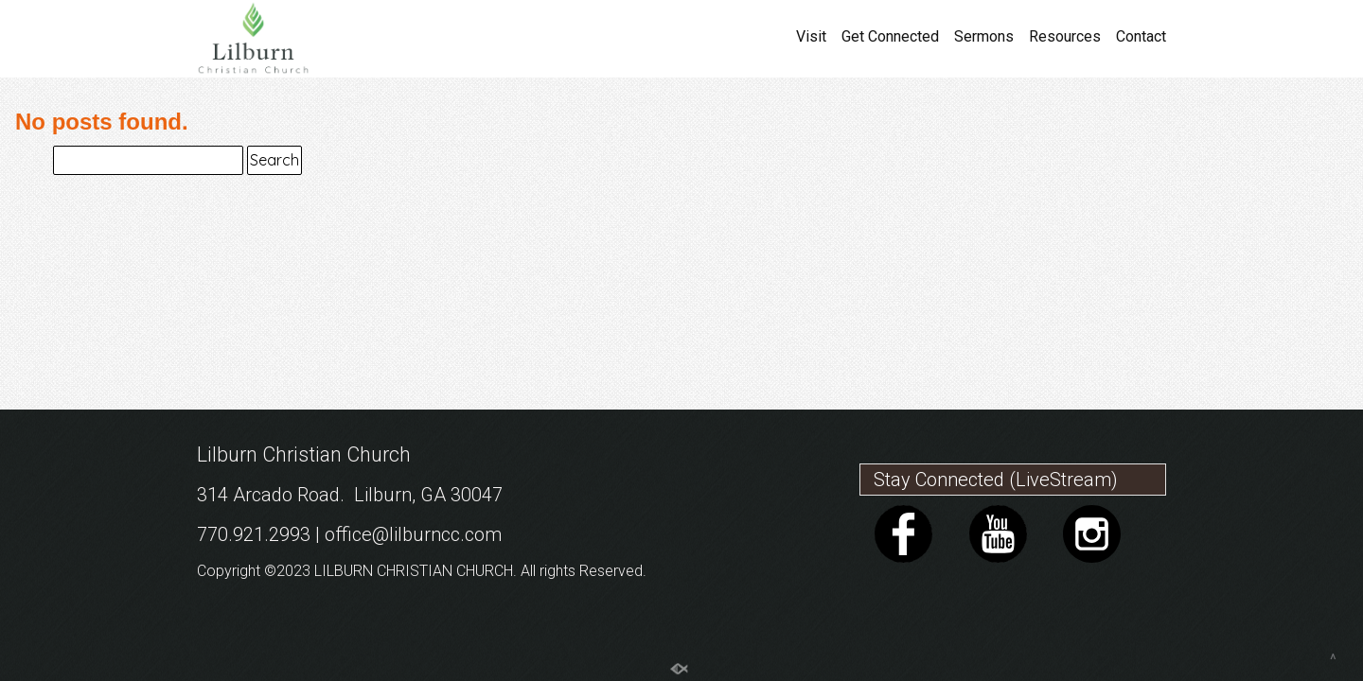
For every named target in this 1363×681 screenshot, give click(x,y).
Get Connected (890, 36)
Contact (1141, 36)
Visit (811, 36)
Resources (1065, 36)
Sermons (984, 36)
